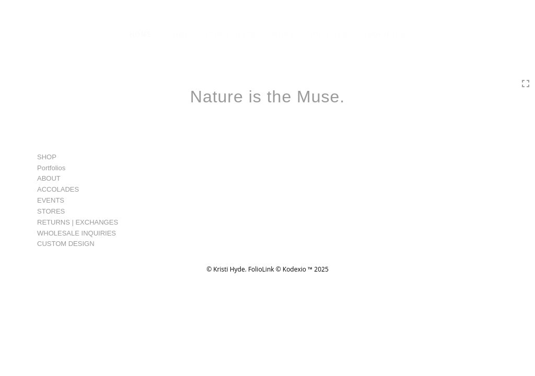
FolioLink (261, 269)
